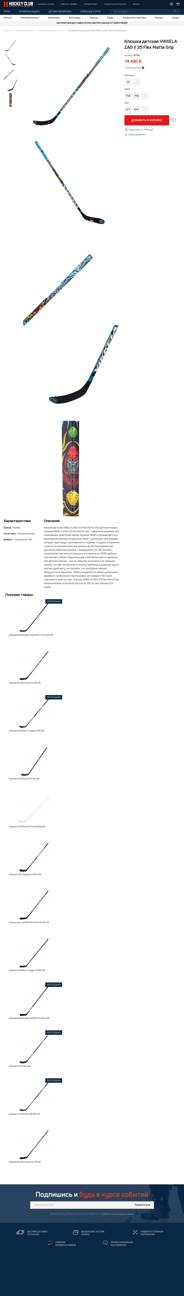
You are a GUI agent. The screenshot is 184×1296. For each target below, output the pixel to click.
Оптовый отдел (90, 4)
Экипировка (54, 18)
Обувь (110, 18)
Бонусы (136, 4)
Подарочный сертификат (115, 4)
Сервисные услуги (90, 12)
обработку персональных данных (118, 1214)
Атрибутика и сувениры (134, 18)
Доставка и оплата (46, 4)
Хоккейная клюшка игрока (51, 31)
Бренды (159, 18)
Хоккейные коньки (30, 18)
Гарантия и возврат (69, 4)
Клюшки (8, 18)
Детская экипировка (60, 12)
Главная (7, 31)
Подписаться (142, 1205)
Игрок (7, 12)
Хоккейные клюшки (24, 31)
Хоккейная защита (29, 12)
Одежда (94, 18)
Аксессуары (74, 18)
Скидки (175, 18)
